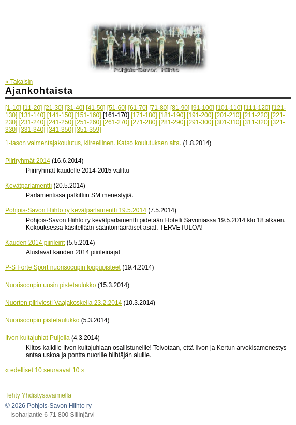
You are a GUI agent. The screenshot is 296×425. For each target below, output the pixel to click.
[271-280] (144, 122)
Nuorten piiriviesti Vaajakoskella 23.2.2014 (63, 302)
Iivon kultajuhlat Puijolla (37, 338)
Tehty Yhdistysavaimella (38, 395)
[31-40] (74, 107)
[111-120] (257, 107)
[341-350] (60, 129)
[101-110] (229, 107)
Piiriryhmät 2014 (27, 160)
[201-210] (228, 115)
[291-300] (200, 122)
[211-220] (256, 115)
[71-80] (158, 107)
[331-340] (32, 129)
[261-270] (116, 122)
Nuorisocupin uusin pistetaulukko (50, 285)
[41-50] (95, 107)
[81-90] (179, 107)
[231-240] (32, 122)
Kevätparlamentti (28, 185)
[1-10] (13, 107)
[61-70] (137, 107)
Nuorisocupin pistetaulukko (42, 320)
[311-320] (256, 122)
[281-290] (172, 122)
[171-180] (144, 115)
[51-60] (116, 107)
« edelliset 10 (23, 370)
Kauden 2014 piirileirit (35, 242)
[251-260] (88, 122)
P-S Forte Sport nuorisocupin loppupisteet (63, 267)
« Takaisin (19, 82)
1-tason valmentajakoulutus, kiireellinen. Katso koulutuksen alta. (93, 143)
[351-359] (88, 129)
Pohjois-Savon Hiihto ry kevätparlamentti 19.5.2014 (75, 210)
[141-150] (60, 115)
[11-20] (32, 107)
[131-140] (32, 115)
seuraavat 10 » (63, 370)
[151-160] (88, 115)
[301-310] (228, 122)
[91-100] (202, 107)
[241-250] (60, 122)
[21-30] (53, 107)
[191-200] (200, 115)
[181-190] (172, 115)
